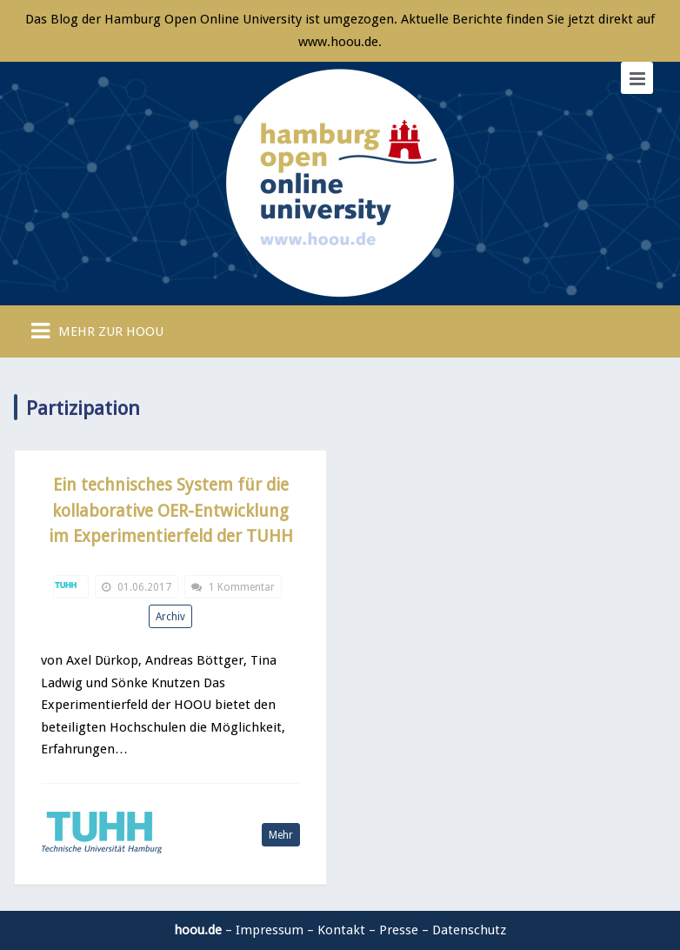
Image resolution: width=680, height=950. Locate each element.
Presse (398, 930)
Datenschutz (469, 930)
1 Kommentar (242, 587)
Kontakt (341, 930)
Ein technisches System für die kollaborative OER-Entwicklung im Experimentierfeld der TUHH (171, 510)
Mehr (281, 835)
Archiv (170, 617)
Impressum (269, 930)
